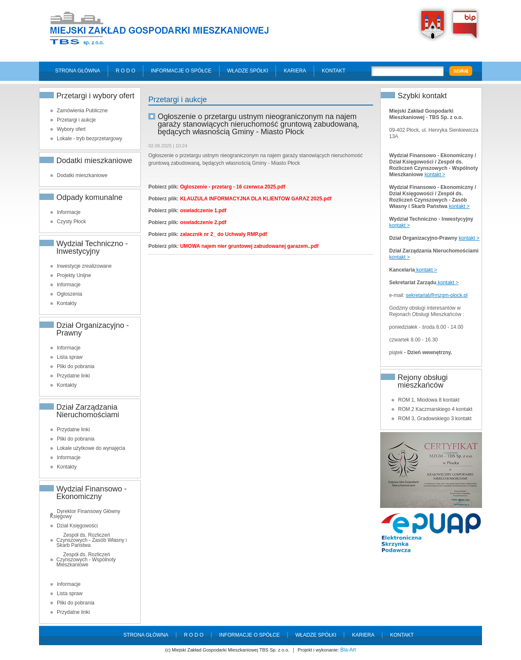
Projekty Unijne (74, 275)
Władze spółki (247, 71)
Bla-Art (348, 650)
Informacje (69, 212)
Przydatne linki (73, 376)
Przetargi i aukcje (76, 120)
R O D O (125, 71)
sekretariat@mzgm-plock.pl (437, 295)
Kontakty (67, 303)
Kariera (295, 71)
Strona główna (77, 71)
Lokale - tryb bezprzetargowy (89, 138)
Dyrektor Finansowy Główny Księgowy (85, 513)
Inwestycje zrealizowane (84, 266)
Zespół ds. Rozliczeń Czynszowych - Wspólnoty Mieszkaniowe (86, 560)
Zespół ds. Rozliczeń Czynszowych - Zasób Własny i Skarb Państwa (91, 540)
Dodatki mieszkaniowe (82, 175)
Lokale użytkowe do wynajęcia (91, 448)
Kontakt (333, 71)
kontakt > (434, 174)
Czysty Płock (71, 222)
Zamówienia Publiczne (82, 111)
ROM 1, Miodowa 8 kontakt (429, 400)
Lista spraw (70, 357)
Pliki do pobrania (76, 366)
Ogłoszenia (69, 294)
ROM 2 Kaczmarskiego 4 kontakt (435, 409)
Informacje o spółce (181, 71)
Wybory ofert (71, 129)
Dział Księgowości (77, 526)
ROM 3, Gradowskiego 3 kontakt (434, 419)
